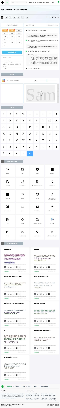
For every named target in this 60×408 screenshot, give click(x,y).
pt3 (5, 39)
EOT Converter (37, 395)
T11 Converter (44, 398)
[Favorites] (6, 17)
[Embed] (17, 267)
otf (5, 36)
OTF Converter (52, 394)
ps (11, 39)
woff (12, 33)
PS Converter (52, 396)
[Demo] (10, 17)
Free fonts (3, 2)
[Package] (18, 17)
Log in (53, 2)
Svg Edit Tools (36, 394)
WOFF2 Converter (52, 395)
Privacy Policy (44, 399)
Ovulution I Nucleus (39, 303)
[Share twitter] (53, 17)
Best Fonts (39, 2)
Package (35, 386)
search (26, 2)
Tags (29, 386)
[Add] (2, 17)
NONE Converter (29, 399)
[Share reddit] (50, 17)
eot (5, 33)
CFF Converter (29, 398)
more (30, 153)
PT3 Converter (44, 396)
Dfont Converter (52, 398)
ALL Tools (36, 399)
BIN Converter (36, 396)
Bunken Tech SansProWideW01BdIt (14, 303)
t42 (5, 42)
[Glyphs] (14, 17)
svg (19, 30)
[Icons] (22, 17)
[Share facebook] (47, 17)
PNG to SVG (28, 394)
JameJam (36, 249)
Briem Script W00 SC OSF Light (13, 276)
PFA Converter (29, 396)
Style (24, 386)
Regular (9, 60)
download (12, 52)
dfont (19, 42)
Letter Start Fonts (44, 386)
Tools (47, 2)
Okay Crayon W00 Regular (41, 276)
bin (19, 36)
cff (19, 39)
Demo (44, 2)
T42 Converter (36, 398)
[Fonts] (27, 17)
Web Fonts (9, 386)
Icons (34, 2)
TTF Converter (44, 394)
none (5, 45)
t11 (12, 42)
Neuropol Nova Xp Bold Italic (42, 330)
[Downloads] (11, 267)
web (12, 30)
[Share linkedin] (58, 17)
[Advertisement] (12, 93)
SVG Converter (29, 395)
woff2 (19, 33)
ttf (5, 30)
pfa (12, 36)
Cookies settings (52, 399)
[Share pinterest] (55, 17)
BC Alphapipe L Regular (11, 357)
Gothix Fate (7, 249)
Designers (17, 386)
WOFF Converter (44, 395)
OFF (5, 330)
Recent (30, 2)
